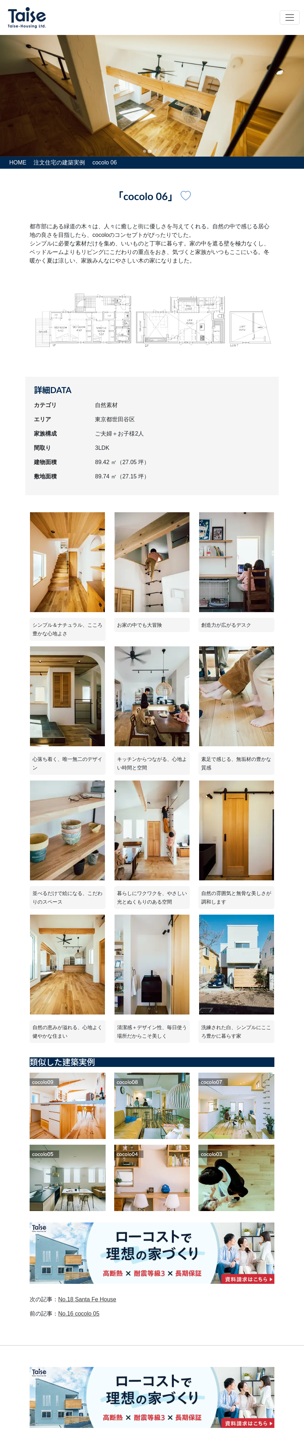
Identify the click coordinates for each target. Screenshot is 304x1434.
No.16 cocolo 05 (79, 1314)
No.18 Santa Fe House (87, 1299)
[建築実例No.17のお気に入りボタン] (186, 196)
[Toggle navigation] (290, 17)
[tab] (144, 151)
